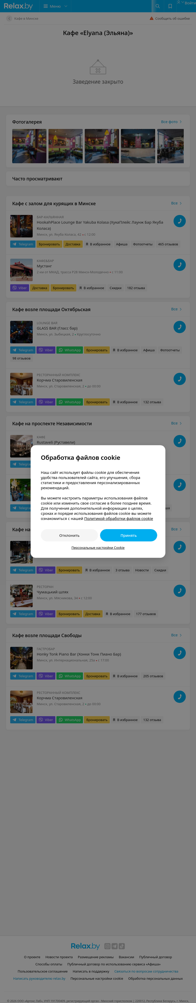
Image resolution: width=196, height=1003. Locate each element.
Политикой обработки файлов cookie (118, 518)
